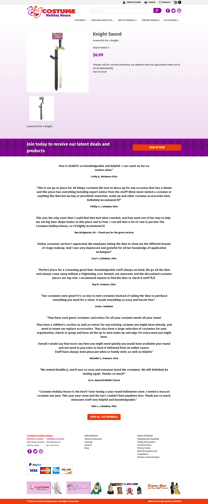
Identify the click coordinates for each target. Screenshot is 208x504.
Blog (86, 448)
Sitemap (88, 442)
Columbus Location (55, 439)
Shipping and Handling (148, 439)
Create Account (131, 2)
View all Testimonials (104, 416)
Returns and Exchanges (148, 457)
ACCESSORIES (170, 20)
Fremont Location (35, 439)
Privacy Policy (143, 448)
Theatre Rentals (150, 20)
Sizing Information (146, 442)
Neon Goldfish (174, 501)
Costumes (79, 20)
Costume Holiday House (40, 435)
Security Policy (144, 445)
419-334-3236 (33, 445)
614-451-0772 (52, 445)
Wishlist (164, 2)
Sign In (149, 2)
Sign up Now (157, 147)
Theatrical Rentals (93, 439)
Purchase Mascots (101, 20)
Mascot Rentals (126, 20)
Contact (88, 445)
